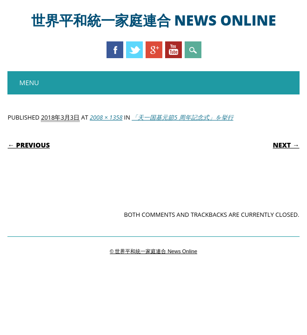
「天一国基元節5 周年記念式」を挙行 (182, 117)
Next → (286, 145)
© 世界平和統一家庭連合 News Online (153, 251)
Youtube (173, 49)
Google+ (154, 49)
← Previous (28, 145)
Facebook (115, 49)
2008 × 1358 (106, 117)
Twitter (134, 49)
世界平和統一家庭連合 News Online (153, 20)
